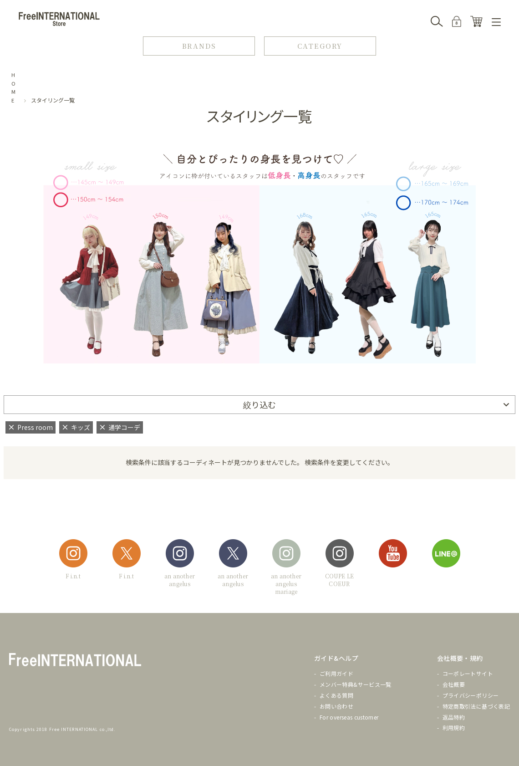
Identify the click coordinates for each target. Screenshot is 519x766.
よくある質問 (336, 695)
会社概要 (454, 684)
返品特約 (454, 717)
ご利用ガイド (336, 673)
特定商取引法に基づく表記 (476, 706)
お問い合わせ (336, 706)
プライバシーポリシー (471, 695)
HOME (13, 87)
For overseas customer (349, 717)
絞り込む (259, 404)
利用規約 (454, 727)
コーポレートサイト (468, 673)
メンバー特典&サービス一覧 (356, 684)
